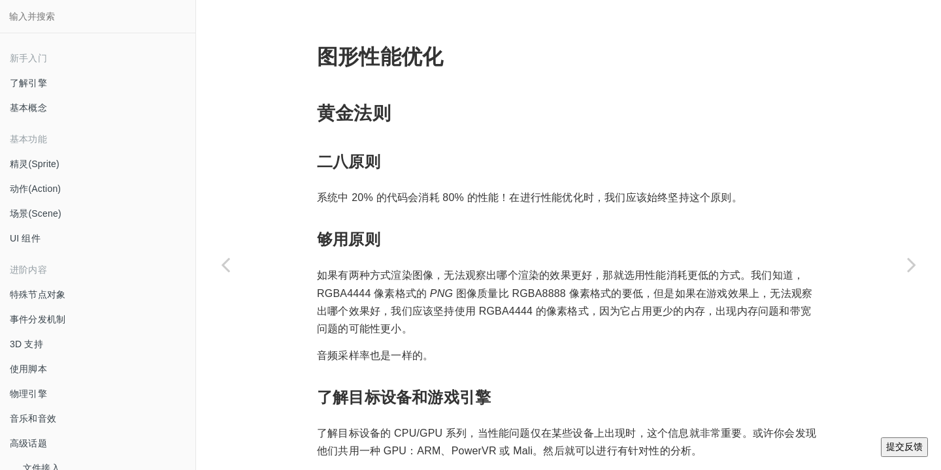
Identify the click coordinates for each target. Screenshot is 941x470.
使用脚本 (28, 369)
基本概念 (28, 107)
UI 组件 (25, 238)
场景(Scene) (35, 213)
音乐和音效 (33, 418)
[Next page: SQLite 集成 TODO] (911, 264)
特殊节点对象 (37, 294)
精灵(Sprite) (34, 164)
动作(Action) (35, 188)
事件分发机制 (37, 319)
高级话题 (28, 443)
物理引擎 (28, 393)
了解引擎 (28, 83)
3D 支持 (26, 344)
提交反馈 (904, 446)
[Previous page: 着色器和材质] (225, 264)
